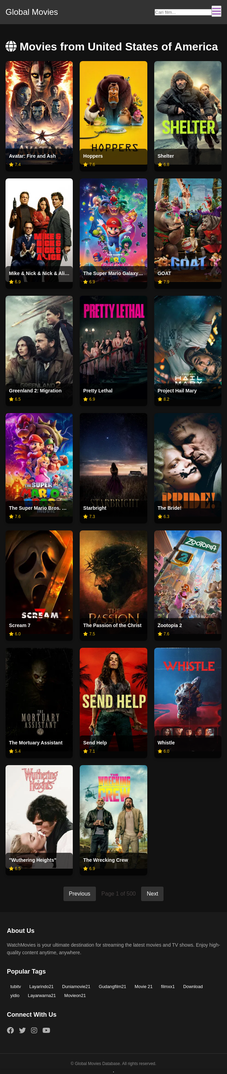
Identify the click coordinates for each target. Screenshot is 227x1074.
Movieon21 (75, 995)
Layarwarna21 (42, 995)
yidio (14, 995)
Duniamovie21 (76, 986)
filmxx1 (168, 986)
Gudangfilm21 (112, 986)
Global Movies (32, 12)
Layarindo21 (41, 986)
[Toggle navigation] (216, 11)
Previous (79, 894)
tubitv (15, 986)
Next (152, 894)
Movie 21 (143, 986)
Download (193, 986)
